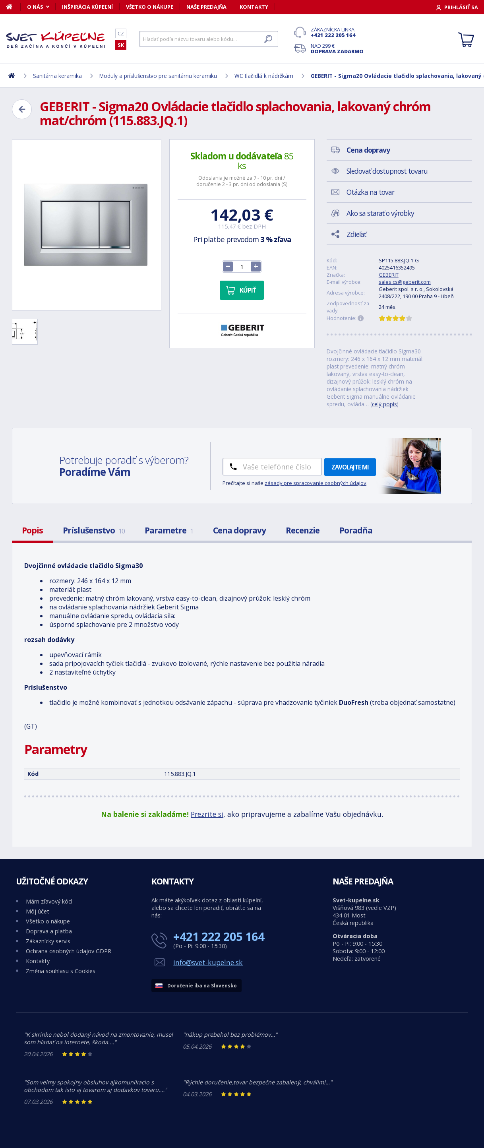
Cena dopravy (239, 530)
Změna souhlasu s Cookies (60, 971)
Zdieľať (356, 234)
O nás (35, 6)
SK (121, 44)
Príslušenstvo (94, 530)
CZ (121, 33)
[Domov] (13, 7)
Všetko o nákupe (149, 6)
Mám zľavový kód (49, 901)
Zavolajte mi (350, 467)
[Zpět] (22, 109)
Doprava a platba (49, 931)
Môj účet (37, 911)
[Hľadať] (208, 39)
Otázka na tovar (370, 192)
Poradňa (355, 530)
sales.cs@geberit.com (405, 281)
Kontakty (254, 6)
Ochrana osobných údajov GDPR (68, 951)
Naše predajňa (206, 6)
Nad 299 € (337, 48)
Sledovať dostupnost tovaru (387, 171)
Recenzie (302, 530)
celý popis (384, 404)
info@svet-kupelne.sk (208, 962)
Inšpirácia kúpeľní (87, 6)
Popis (32, 530)
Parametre (169, 530)
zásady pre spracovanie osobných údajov (315, 483)
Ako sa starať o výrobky (380, 213)
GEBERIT (389, 274)
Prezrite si (207, 814)
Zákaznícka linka (337, 32)
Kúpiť (248, 290)
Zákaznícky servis (48, 941)
